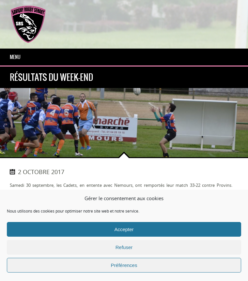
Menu (15, 57)
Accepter (123, 229)
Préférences (124, 265)
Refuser (124, 247)
